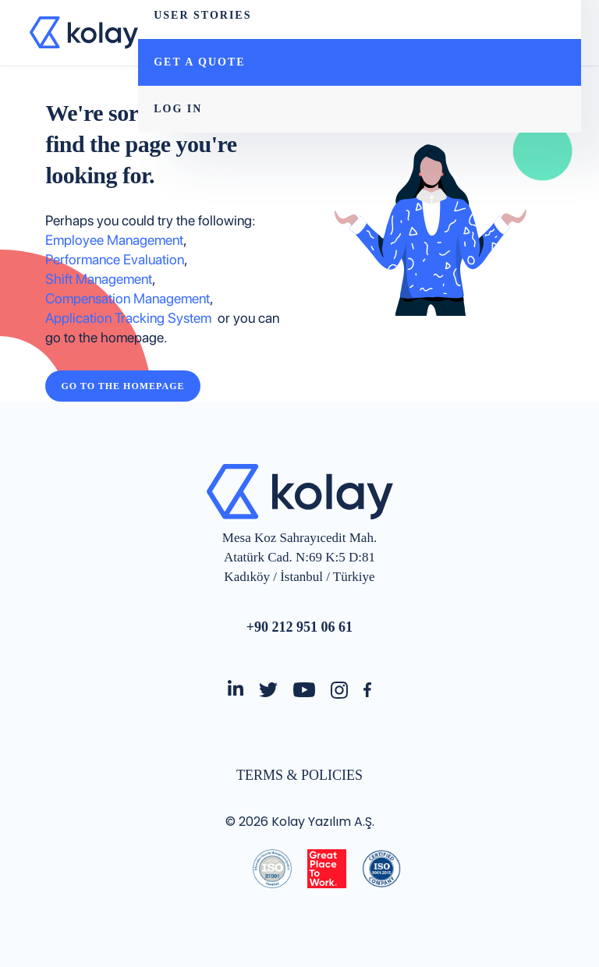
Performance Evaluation (114, 259)
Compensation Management (127, 298)
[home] (84, 32)
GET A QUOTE (199, 62)
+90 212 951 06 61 (299, 627)
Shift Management (98, 279)
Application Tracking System (131, 318)
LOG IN (178, 109)
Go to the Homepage (122, 386)
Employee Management (114, 240)
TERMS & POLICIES (299, 775)
